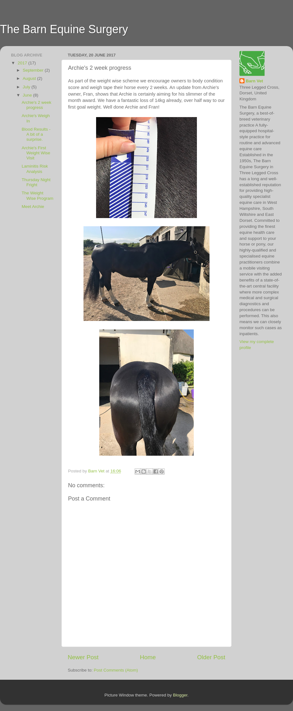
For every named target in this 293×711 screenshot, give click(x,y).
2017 (23, 63)
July (27, 87)
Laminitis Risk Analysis (35, 169)
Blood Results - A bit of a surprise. (36, 134)
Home (148, 657)
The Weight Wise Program (38, 195)
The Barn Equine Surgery (64, 29)
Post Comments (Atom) (116, 670)
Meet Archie (33, 206)
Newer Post (83, 657)
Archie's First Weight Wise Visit (36, 152)
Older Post (211, 657)
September (34, 70)
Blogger (180, 695)
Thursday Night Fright (36, 182)
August (30, 78)
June (28, 95)
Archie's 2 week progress (36, 105)
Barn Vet (254, 81)
